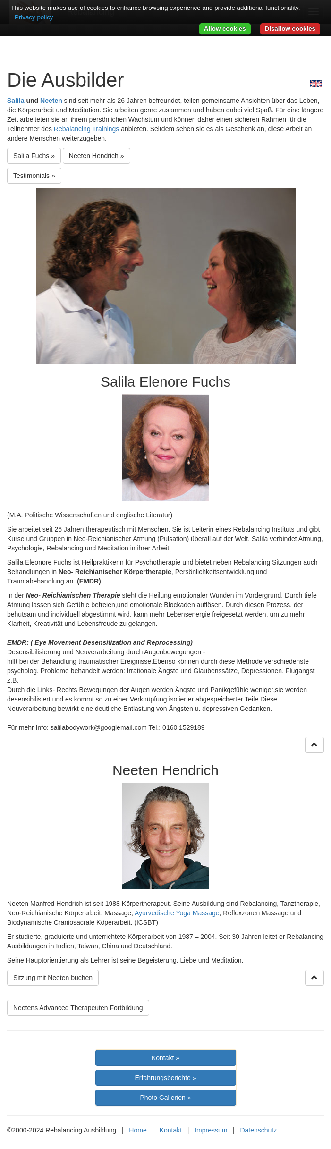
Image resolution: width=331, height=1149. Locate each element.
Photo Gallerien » (165, 1097)
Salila (16, 100)
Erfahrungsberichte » (165, 1077)
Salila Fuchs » (34, 156)
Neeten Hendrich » (96, 156)
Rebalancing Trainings (86, 129)
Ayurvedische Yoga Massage (177, 913)
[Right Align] (314, 745)
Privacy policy (34, 17)
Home (137, 1130)
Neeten (51, 100)
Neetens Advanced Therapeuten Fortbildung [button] (78, 1008)
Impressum (211, 1130)
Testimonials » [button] (34, 175)
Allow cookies (225, 28)
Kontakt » (165, 1058)
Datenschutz (258, 1130)
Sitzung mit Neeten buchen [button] (53, 977)
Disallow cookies (290, 28)
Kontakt (171, 1130)
